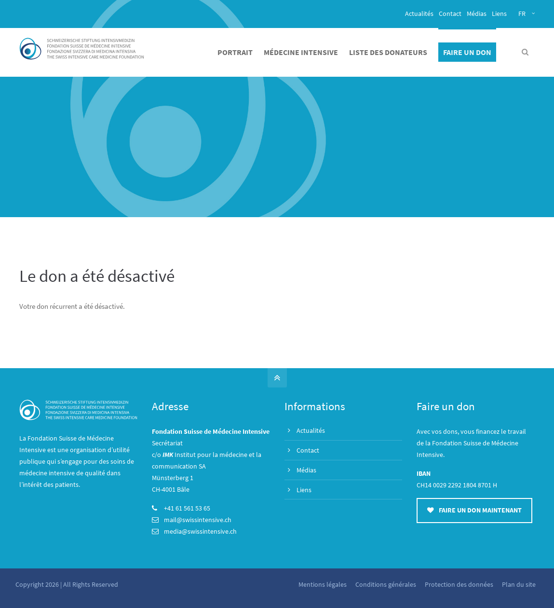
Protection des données (458, 584)
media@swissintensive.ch (200, 531)
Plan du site (518, 584)
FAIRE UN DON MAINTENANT (474, 510)
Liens (499, 13)
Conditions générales (384, 584)
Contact (450, 13)
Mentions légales (321, 584)
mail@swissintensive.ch (197, 519)
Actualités (419, 13)
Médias (476, 13)
